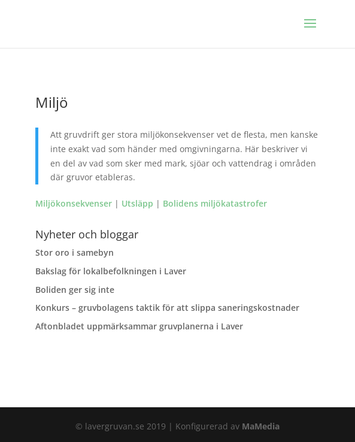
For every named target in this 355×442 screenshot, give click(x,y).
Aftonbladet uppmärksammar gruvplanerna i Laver (139, 326)
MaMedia (261, 426)
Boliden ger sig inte (74, 289)
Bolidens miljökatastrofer (215, 203)
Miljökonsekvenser (73, 203)
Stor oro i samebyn (74, 252)
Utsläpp (137, 203)
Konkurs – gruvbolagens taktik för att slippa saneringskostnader (167, 307)
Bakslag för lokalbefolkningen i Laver (110, 271)
